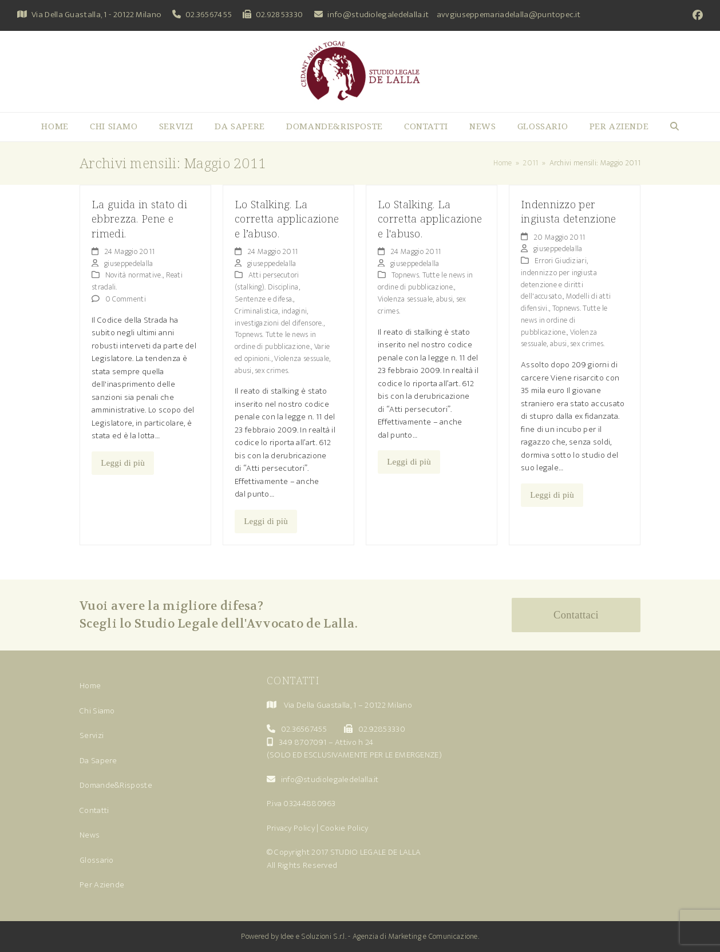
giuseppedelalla (128, 263)
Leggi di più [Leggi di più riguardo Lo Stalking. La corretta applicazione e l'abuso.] (409, 461)
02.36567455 (208, 14)
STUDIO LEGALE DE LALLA (375, 852)
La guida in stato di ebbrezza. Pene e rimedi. (139, 218)
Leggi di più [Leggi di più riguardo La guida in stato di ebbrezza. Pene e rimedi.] (123, 462)
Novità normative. (134, 274)
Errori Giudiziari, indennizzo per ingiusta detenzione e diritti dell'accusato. (559, 278)
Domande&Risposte (116, 785)
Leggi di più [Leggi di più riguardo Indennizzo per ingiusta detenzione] (552, 494)
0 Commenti (125, 299)
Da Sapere (98, 760)
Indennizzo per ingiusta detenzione (568, 211)
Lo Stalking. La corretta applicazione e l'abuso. (430, 218)
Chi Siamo (97, 711)
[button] (674, 127)
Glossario (97, 860)
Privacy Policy (291, 828)
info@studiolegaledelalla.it (378, 14)
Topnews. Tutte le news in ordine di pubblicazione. (276, 340)
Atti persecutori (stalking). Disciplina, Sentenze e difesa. (267, 287)
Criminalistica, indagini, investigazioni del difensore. (279, 317)
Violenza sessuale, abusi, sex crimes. (283, 364)
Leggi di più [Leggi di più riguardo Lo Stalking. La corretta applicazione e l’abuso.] (266, 521)
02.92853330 (279, 14)
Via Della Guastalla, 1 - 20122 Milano (96, 14)
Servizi (92, 735)
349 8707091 (302, 742)
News (90, 835)
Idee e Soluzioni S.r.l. (313, 936)
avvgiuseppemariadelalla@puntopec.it (509, 14)
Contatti (94, 810)
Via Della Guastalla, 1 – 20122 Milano (348, 705)
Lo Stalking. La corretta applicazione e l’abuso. (287, 218)
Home (90, 686)
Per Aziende (102, 885)
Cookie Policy (345, 828)
